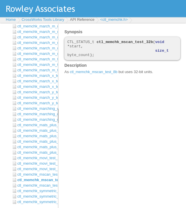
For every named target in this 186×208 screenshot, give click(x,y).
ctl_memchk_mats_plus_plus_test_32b (36, 130)
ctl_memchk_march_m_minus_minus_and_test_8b (36, 37)
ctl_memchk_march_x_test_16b (36, 75)
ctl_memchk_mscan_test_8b (36, 185)
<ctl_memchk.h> (114, 19)
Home (11, 19)
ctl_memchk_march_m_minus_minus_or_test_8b (36, 53)
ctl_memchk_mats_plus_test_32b (36, 147)
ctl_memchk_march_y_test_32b (36, 97)
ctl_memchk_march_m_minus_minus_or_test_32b (36, 48)
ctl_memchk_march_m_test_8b (36, 70)
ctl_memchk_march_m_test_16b (36, 59)
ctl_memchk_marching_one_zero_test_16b (36, 108)
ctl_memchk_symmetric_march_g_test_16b (36, 191)
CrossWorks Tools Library (43, 19)
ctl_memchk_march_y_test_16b (36, 92)
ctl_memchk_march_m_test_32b (36, 64)
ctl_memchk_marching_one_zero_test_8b (36, 119)
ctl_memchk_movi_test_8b (36, 169)
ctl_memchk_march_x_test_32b (36, 81)
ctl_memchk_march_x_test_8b (36, 86)
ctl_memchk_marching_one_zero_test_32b (36, 114)
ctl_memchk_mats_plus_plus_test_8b (36, 136)
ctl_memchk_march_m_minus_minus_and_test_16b (36, 26)
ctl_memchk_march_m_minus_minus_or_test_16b (36, 42)
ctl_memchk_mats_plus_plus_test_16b (36, 125)
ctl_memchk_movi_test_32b (36, 163)
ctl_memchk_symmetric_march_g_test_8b (36, 202)
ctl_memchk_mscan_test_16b (36, 174)
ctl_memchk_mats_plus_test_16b (36, 141)
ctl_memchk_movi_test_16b (36, 158)
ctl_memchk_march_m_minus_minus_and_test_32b (36, 31)
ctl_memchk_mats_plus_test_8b (36, 152)
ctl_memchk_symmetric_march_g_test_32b (36, 196)
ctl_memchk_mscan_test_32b (36, 180)
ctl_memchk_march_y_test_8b (36, 103)
